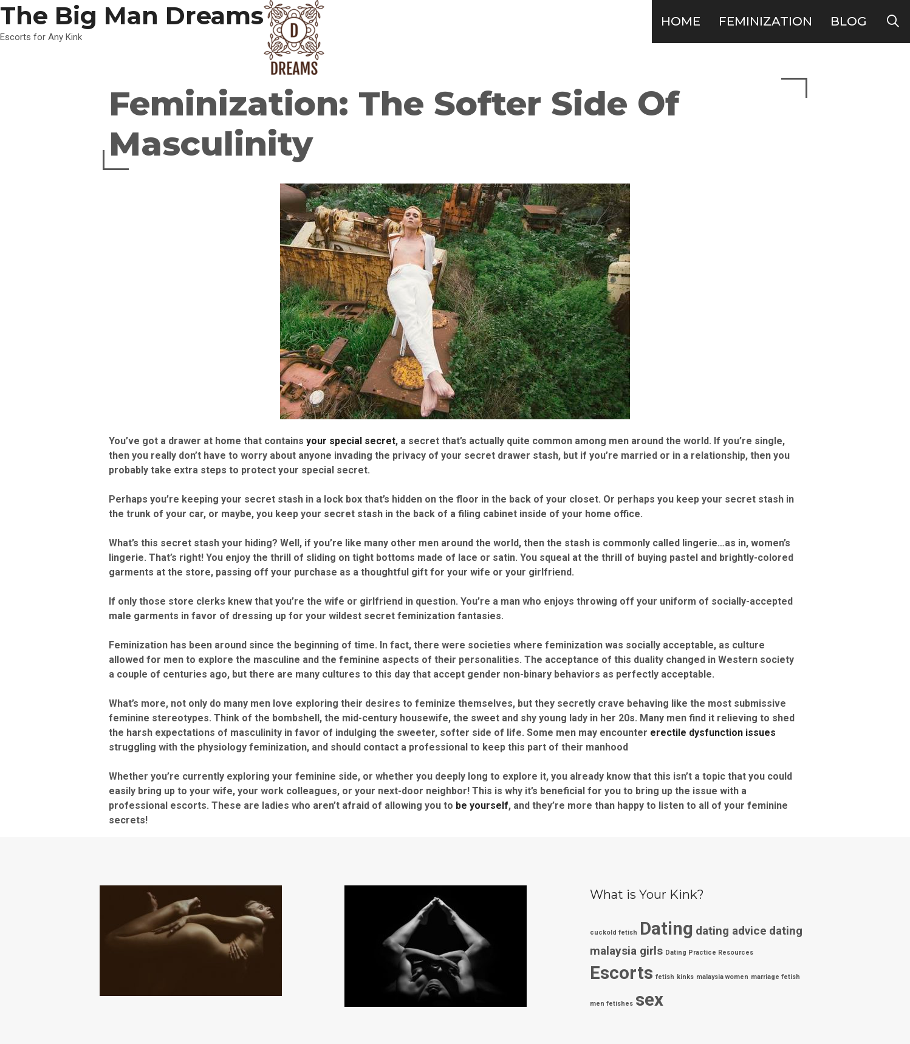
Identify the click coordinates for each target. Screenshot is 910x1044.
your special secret (350, 441)
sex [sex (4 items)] (649, 999)
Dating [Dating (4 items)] (666, 928)
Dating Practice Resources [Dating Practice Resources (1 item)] (709, 952)
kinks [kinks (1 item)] (685, 977)
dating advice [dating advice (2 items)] (731, 931)
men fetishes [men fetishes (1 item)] (611, 1004)
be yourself (482, 805)
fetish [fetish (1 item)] (664, 977)
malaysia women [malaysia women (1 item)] (722, 977)
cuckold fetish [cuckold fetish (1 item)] (613, 932)
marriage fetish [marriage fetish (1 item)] (775, 977)
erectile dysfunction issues (713, 732)
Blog (848, 21)
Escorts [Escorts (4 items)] (621, 973)
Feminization (765, 21)
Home (680, 21)
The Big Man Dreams (132, 15)
